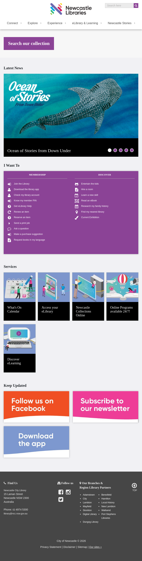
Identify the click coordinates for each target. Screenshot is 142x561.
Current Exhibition (87, 217)
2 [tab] (115, 150)
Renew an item (18, 211)
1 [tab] (109, 150)
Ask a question (18, 228)
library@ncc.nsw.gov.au (16, 513)
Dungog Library (90, 522)
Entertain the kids (87, 183)
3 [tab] (121, 150)
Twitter (60, 501)
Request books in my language (26, 240)
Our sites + (95, 547)
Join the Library (18, 183)
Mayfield (87, 506)
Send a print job (18, 223)
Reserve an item (18, 217)
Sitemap (82, 547)
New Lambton (108, 506)
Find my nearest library (89, 211)
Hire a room (84, 189)
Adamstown (89, 495)
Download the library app (23, 189)
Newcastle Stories (121, 23)
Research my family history (91, 206)
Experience (57, 23)
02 (14, 509)
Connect (14, 23)
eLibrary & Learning (87, 23)
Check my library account (23, 195)
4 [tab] (126, 150)
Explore (35, 23)
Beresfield (106, 495)
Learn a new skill (86, 195)
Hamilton (105, 498)
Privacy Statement (50, 547)
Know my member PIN (22, 200)
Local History (107, 502)
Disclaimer (69, 547)
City (85, 498)
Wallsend (106, 510)
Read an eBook (86, 200)
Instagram (68, 494)
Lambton (87, 502)
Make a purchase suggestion (25, 234)
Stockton (87, 510)
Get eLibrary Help (19, 206)
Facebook (60, 494)
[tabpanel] (71, 106)
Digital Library (90, 514)
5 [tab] (132, 150)
